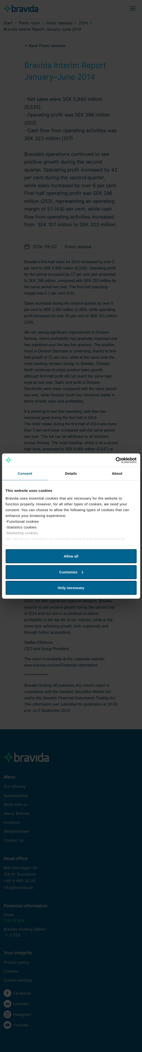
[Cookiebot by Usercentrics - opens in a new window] (115, 460)
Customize (71, 572)
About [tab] (117, 473)
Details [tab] (71, 473)
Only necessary (71, 588)
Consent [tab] (25, 473)
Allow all (71, 556)
